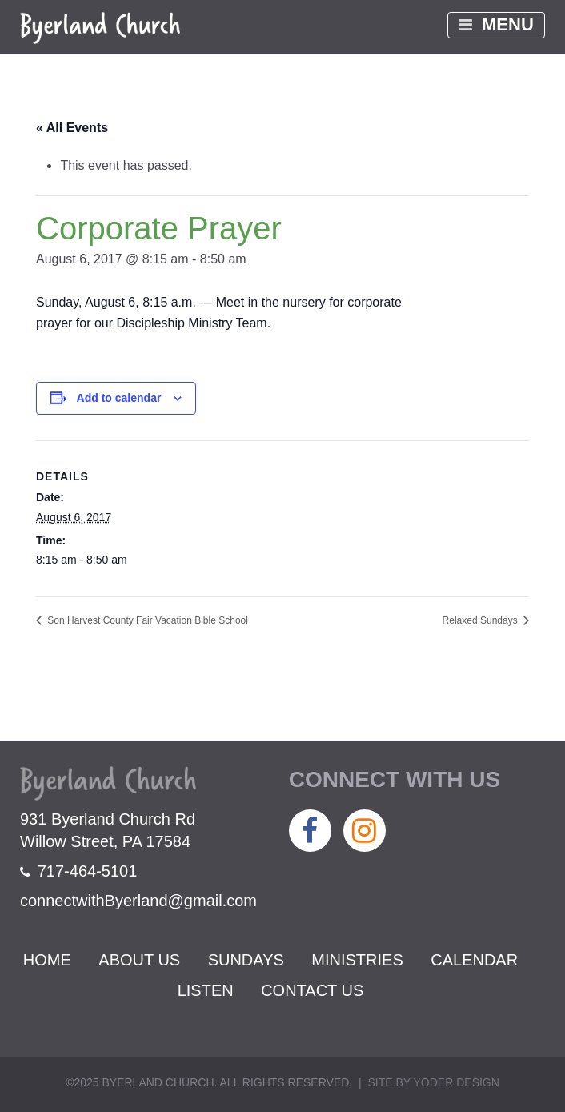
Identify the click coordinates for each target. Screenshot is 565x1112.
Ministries (357, 960)
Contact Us (312, 990)
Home (47, 960)
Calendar (474, 960)
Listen (206, 990)
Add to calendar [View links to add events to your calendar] (119, 397)
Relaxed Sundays (481, 620)
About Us (139, 960)
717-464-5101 (78, 871)
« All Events (72, 127)
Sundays (246, 960)
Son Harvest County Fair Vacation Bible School (146, 620)
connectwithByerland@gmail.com (138, 900)
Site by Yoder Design (433, 1082)
